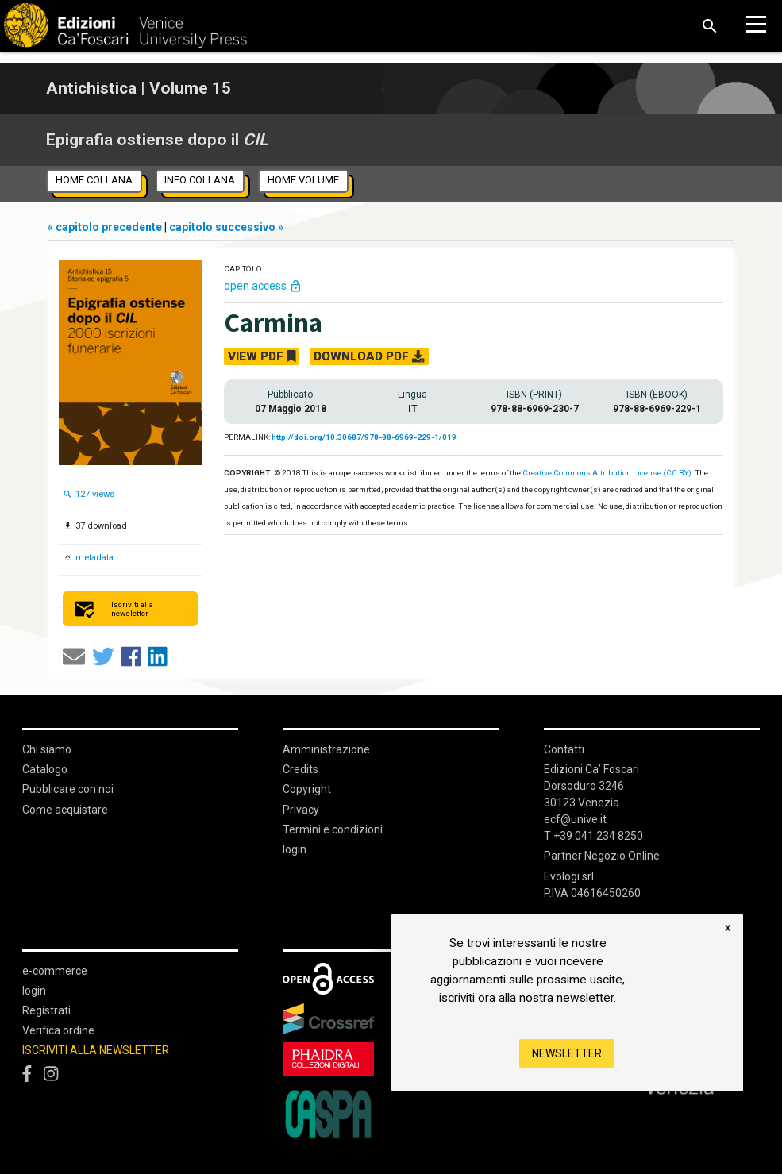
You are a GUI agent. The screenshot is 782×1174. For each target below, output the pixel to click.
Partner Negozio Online (602, 855)
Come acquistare (65, 809)
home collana (94, 180)
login (294, 849)
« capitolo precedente (106, 227)
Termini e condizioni (333, 829)
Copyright (307, 789)
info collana (199, 180)
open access (263, 285)
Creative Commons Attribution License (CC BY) (606, 472)
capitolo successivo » (226, 227)
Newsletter (567, 1053)
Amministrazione (326, 749)
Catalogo (44, 769)
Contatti (564, 749)
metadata (93, 557)
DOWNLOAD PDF (369, 356)
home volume (303, 180)
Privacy (301, 809)
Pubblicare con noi (68, 789)
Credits (300, 769)
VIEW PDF (262, 356)
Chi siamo (46, 749)
